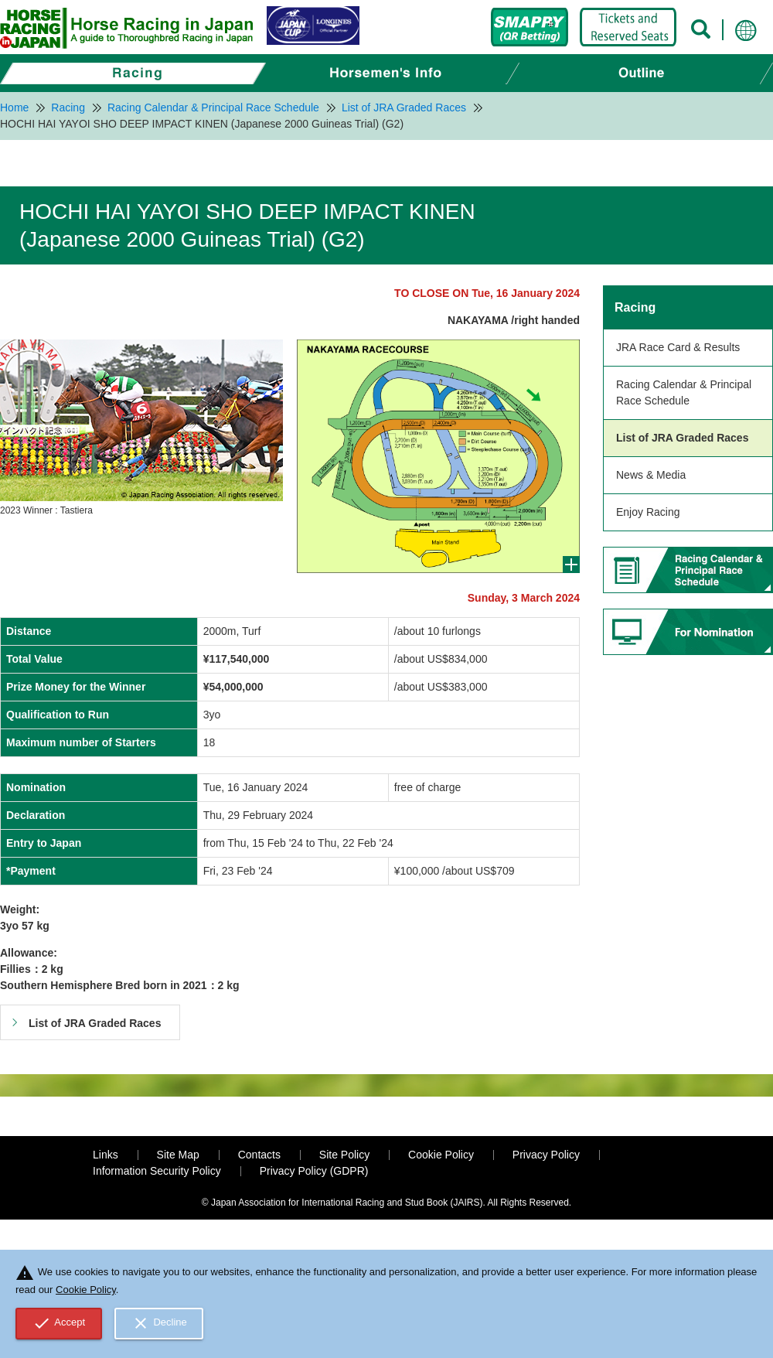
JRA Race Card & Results (678, 347)
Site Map (178, 1154)
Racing (635, 307)
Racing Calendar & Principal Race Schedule (683, 392)
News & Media (651, 475)
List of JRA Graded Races (682, 438)
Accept (59, 1323)
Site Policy (344, 1154)
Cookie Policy (441, 1154)
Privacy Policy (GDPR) (314, 1171)
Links (105, 1154)
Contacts (259, 1154)
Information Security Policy (157, 1171)
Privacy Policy (546, 1154)
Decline (159, 1323)
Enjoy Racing (648, 512)
